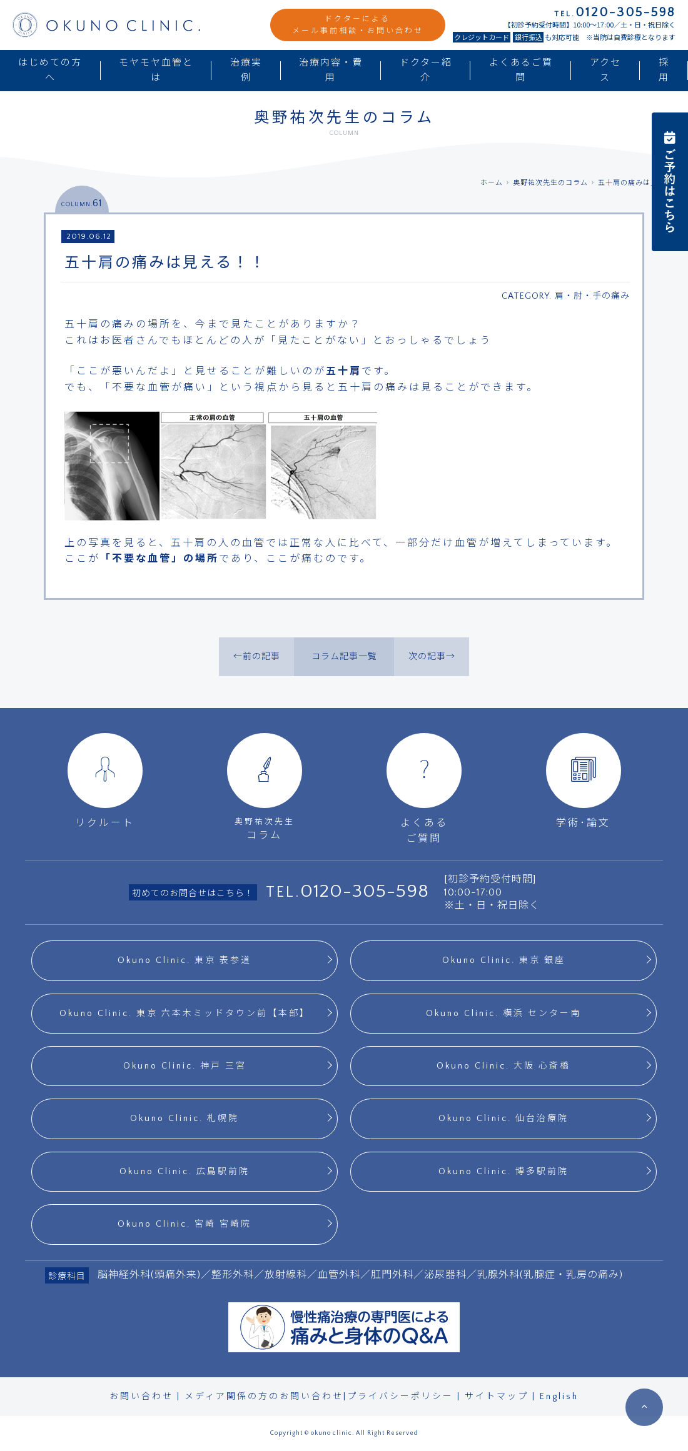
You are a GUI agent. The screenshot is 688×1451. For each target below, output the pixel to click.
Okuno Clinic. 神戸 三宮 (184, 1066)
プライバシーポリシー (400, 1397)
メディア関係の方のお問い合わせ (264, 1397)
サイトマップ (497, 1397)
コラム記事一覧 (344, 657)
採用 (664, 70)
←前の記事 (256, 657)
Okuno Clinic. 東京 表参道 (184, 960)
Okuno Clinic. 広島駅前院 (184, 1172)
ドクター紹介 (426, 70)
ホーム (491, 183)
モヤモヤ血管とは (156, 70)
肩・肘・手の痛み (592, 296)
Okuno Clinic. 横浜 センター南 (503, 1014)
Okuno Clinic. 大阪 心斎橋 (503, 1066)
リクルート (105, 781)
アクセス (605, 70)
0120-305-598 (364, 891)
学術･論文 (583, 781)
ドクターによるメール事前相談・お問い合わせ (357, 25)
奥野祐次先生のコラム (550, 183)
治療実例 (246, 70)
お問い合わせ (141, 1397)
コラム (264, 787)
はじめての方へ (50, 70)
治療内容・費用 (331, 70)
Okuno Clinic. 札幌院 (184, 1119)
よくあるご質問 (521, 70)
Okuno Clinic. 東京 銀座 (503, 960)
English (559, 1397)
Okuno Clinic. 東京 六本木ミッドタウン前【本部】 (184, 1014)
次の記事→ (431, 657)
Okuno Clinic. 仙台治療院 (503, 1119)
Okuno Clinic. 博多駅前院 (503, 1172)
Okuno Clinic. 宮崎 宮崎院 (184, 1224)
